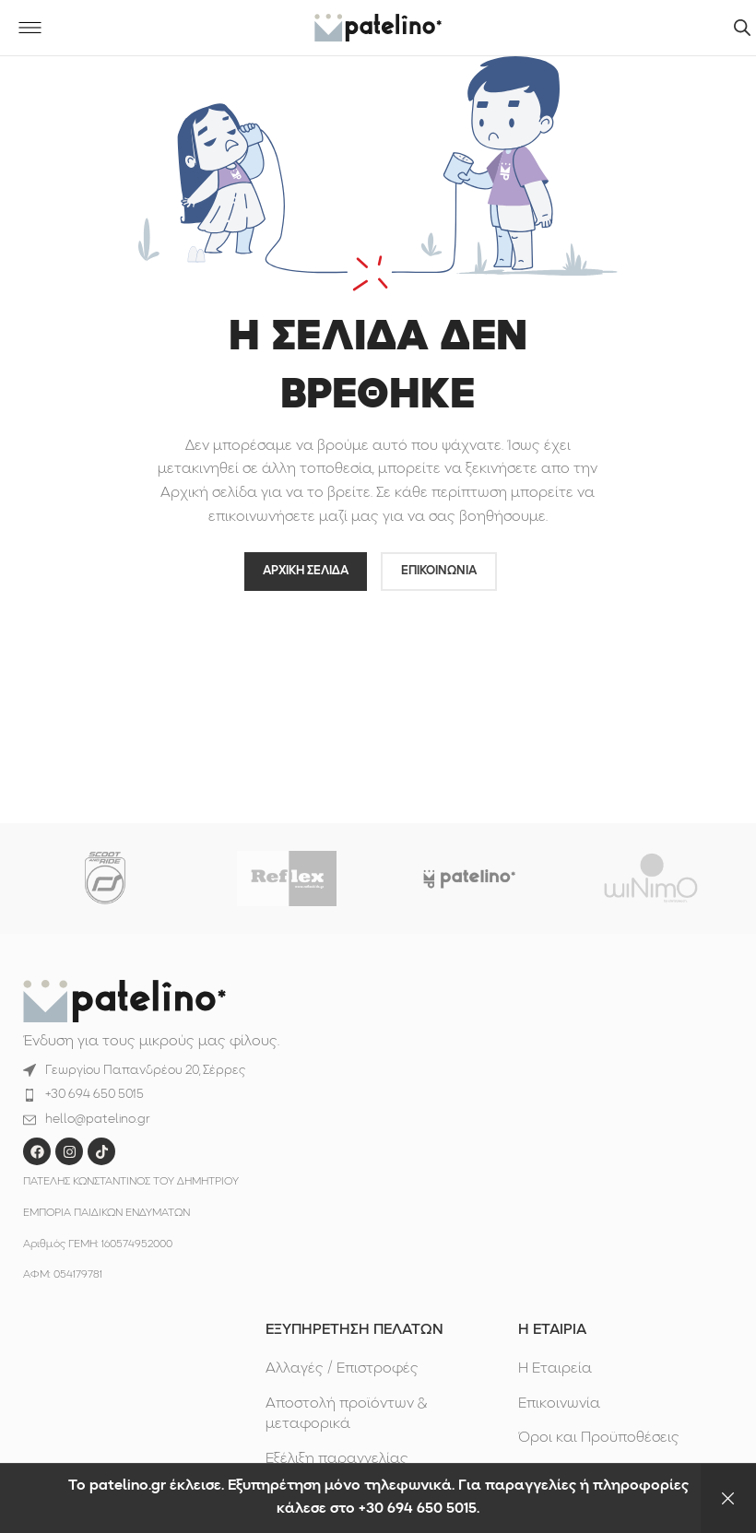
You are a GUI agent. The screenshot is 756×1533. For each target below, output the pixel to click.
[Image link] (124, 1001)
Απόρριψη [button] (728, 1498)
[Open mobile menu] (30, 27)
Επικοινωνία (559, 1404)
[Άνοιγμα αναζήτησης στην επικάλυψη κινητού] (742, 28)
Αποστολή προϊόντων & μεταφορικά (346, 1414)
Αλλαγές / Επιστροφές (342, 1369)
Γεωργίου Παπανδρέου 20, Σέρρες (145, 1071)
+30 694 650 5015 (94, 1095)
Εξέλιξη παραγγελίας (337, 1459)
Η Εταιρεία (555, 1369)
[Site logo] (378, 27)
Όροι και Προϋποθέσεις (598, 1438)
